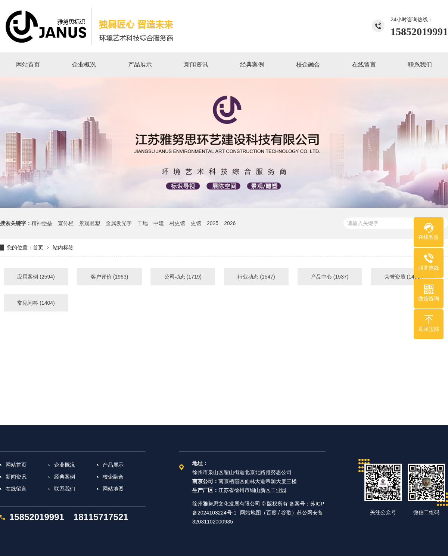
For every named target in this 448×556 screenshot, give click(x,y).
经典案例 (64, 477)
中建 (158, 223)
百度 (271, 513)
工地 (142, 223)
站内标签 (63, 248)
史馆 (196, 223)
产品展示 (113, 465)
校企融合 (113, 477)
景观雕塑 (89, 223)
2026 (230, 223)
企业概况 (64, 465)
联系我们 (64, 489)
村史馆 (177, 223)
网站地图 (113, 489)
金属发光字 (119, 223)
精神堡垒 (41, 223)
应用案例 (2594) (36, 277)
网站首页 (16, 465)
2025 (212, 223)
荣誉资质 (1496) (403, 277)
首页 (38, 248)
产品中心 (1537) (329, 277)
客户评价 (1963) (109, 277)
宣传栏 (66, 223)
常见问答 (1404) (36, 303)
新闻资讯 (16, 477)
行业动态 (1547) (256, 277)
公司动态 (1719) (183, 277)
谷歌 (286, 513)
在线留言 (16, 489)
